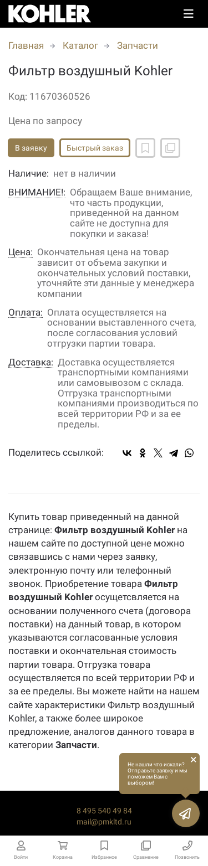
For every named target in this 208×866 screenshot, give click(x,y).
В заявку (31, 147)
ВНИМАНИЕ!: (36, 192)
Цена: (20, 252)
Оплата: (25, 312)
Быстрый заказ (95, 147)
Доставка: (30, 362)
